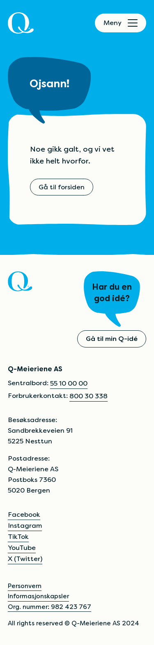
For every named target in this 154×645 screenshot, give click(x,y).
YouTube (22, 547)
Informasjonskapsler (38, 596)
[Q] (21, 23)
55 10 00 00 (68, 383)
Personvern (24, 586)
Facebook (24, 514)
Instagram (25, 525)
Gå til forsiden (62, 187)
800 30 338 (88, 396)
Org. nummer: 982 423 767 (49, 607)
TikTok (18, 536)
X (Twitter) (25, 558)
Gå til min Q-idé (112, 338)
